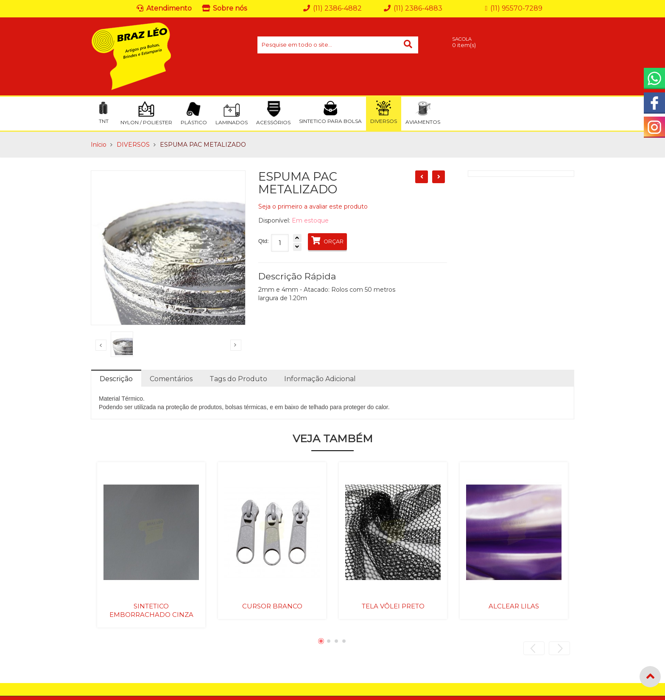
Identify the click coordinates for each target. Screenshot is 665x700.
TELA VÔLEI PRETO (393, 606)
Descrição (116, 379)
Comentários (171, 379)
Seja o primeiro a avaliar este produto (313, 206)
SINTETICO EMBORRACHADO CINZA (151, 610)
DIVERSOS (133, 144)
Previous (100, 345)
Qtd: (263, 241)
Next (235, 345)
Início (98, 144)
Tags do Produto (238, 379)
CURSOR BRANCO (272, 606)
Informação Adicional (320, 379)
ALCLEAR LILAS (514, 606)
